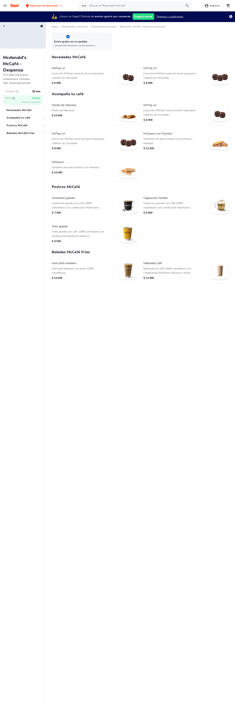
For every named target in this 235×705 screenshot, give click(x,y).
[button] (44, 5)
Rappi (55, 26)
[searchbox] (135, 5)
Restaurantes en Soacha (103, 26)
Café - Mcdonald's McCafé (16, 83)
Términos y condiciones (169, 16)
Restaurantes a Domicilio (75, 26)
